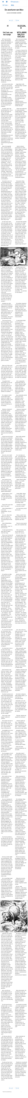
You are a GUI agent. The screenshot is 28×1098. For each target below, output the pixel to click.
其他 (12, 5)
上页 (11, 20)
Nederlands (15, 2)
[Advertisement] (14, 15)
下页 (17, 20)
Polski (5, 5)
